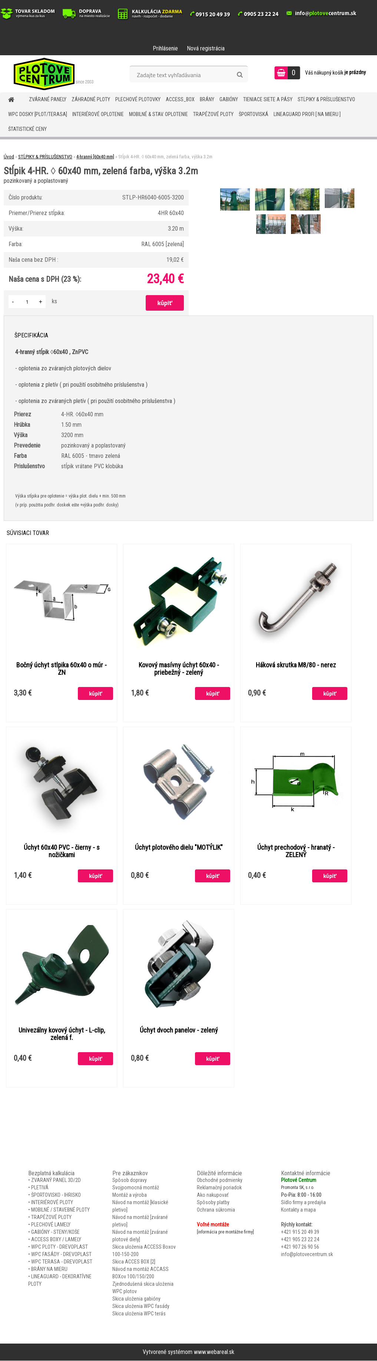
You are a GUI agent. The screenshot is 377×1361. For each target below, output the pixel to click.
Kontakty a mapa (298, 1210)
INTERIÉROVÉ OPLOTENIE (98, 114)
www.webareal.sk (214, 1352)
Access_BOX (180, 99)
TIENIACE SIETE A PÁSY (267, 99)
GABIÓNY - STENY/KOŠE (55, 1232)
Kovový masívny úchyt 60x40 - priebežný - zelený (179, 668)
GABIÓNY (228, 99)
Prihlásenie (165, 48)
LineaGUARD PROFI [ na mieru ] (307, 114)
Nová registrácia (206, 48)
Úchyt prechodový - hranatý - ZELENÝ (296, 851)
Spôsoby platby (213, 1203)
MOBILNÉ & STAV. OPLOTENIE (158, 114)
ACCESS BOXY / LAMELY (56, 1240)
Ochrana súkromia (216, 1210)
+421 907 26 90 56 (300, 1247)
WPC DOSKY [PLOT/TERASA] (37, 114)
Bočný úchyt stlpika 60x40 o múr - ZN (61, 668)
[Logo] (51, 73)
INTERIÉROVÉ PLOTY (52, 1203)
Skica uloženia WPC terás (139, 1314)
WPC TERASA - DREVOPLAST (61, 1262)
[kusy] (27, 301)
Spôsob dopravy (129, 1180)
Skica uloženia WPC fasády (140, 1306)
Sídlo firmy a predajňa (303, 1203)
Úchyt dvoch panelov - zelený (179, 1030)
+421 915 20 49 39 (300, 1232)
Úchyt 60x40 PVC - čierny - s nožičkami (62, 851)
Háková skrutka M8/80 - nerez (296, 665)
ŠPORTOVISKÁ (253, 114)
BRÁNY (207, 99)
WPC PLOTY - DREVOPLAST (59, 1247)
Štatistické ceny (27, 129)
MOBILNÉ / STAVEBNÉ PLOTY (60, 1210)
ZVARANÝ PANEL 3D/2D (56, 1180)
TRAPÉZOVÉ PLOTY (213, 114)
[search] (239, 75)
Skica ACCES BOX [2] (133, 1262)
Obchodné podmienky (219, 1180)
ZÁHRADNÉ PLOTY (91, 99)
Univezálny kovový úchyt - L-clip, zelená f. (62, 1034)
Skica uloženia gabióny (136, 1299)
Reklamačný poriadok (219, 1188)
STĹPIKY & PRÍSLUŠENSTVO (326, 99)
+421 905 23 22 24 (300, 1240)
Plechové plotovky (138, 99)
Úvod (9, 156)
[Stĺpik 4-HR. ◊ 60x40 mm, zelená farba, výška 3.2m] (235, 189)
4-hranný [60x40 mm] (95, 156)
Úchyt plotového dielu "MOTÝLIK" (179, 848)
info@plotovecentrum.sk (307, 1255)
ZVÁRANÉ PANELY (47, 99)
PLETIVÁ (40, 1188)
